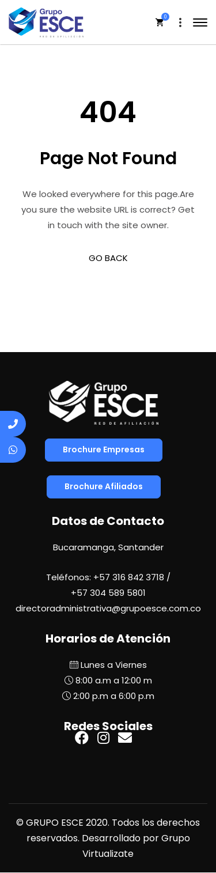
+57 (108, 593)
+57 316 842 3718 (128, 577)
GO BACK (108, 258)
